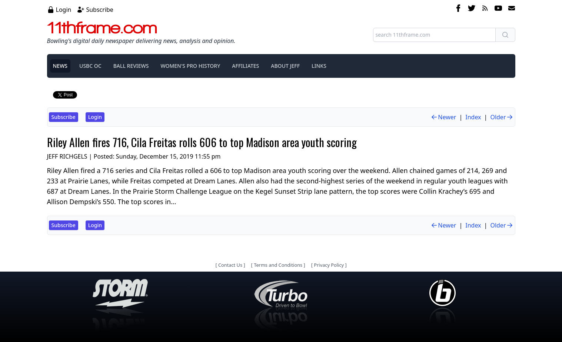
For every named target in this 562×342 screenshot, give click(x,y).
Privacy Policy (329, 265)
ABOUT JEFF (285, 65)
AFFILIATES (245, 65)
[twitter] (471, 9)
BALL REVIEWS (131, 65)
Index (473, 117)
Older (501, 117)
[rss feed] (485, 9)
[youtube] (498, 9)
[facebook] (458, 9)
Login (64, 10)
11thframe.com (102, 27)
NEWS (60, 65)
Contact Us (230, 265)
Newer (443, 117)
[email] (510, 9)
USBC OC (90, 65)
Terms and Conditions (278, 265)
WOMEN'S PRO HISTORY (190, 65)
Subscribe (99, 10)
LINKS (319, 65)
